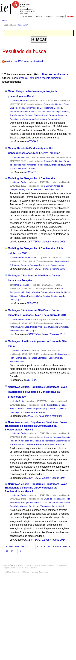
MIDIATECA (33, 241)
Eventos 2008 (57, 268)
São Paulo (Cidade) (30, 292)
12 (7, 551)
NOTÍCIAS (32, 141)
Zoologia (58, 108)
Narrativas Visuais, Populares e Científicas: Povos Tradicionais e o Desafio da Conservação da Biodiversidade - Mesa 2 (36, 488)
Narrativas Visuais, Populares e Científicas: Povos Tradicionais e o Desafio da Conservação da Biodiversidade (37, 392)
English (70, 16)
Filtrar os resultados (53, 74)
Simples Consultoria (39, 572)
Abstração (60, 444)
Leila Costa (18, 401)
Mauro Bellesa (20, 100)
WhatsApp (60, 16)
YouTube (38, 16)
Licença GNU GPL (30, 568)
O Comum (48, 186)
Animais (65, 111)
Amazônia (49, 444)
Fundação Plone (59, 565)
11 (49, 546)
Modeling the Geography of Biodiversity (31, 178)
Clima (12, 299)
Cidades (14, 296)
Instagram (49, 16)
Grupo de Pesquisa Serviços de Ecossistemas (31, 108)
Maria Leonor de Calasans (25, 257)
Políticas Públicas (27, 296)
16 (20, 551)
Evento (67, 104)
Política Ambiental (38, 327)
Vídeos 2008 (58, 241)
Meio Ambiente (44, 111)
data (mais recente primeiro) (45, 78)
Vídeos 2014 (58, 478)
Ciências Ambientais (53, 104)
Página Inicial (22, 25)
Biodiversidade (41, 115)
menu (4, 21)
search (70, 20)
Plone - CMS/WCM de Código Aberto (20, 565)
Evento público (56, 165)
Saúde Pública (43, 296)
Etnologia (56, 111)
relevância (22, 78)
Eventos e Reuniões (51, 416)
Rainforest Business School (22, 111)
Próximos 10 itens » (61, 546)
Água (18, 299)
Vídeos (45, 241)
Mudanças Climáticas (58, 327)
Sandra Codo (19, 182)
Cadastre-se (26, 16)
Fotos (45, 268)
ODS (19, 168)
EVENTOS (32, 172)
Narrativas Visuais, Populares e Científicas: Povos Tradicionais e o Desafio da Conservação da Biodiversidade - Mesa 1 (36, 426)
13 (12, 551)
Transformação (17, 115)
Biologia (29, 115)
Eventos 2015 (57, 334)
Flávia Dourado (20, 350)
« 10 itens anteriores (15, 546)
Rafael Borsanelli (21, 285)
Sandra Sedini (20, 157)
